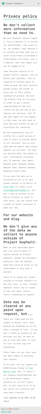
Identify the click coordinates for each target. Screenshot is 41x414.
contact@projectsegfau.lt (16, 190)
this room (8, 187)
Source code (6, 412)
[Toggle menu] (38, 3)
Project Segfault (12, 3)
